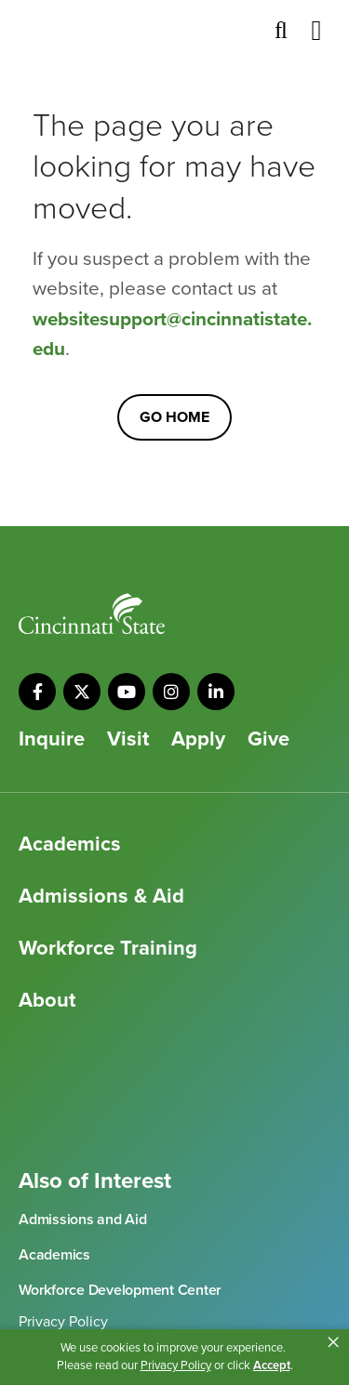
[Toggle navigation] (316, 31)
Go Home (174, 417)
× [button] (333, 1342)
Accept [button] (271, 1365)
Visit (128, 739)
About (47, 1000)
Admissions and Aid (83, 1219)
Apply (198, 739)
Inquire (52, 739)
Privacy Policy (63, 1321)
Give (268, 739)
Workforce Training (108, 948)
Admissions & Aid (101, 896)
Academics (70, 844)
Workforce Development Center (120, 1290)
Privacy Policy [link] (176, 1365)
